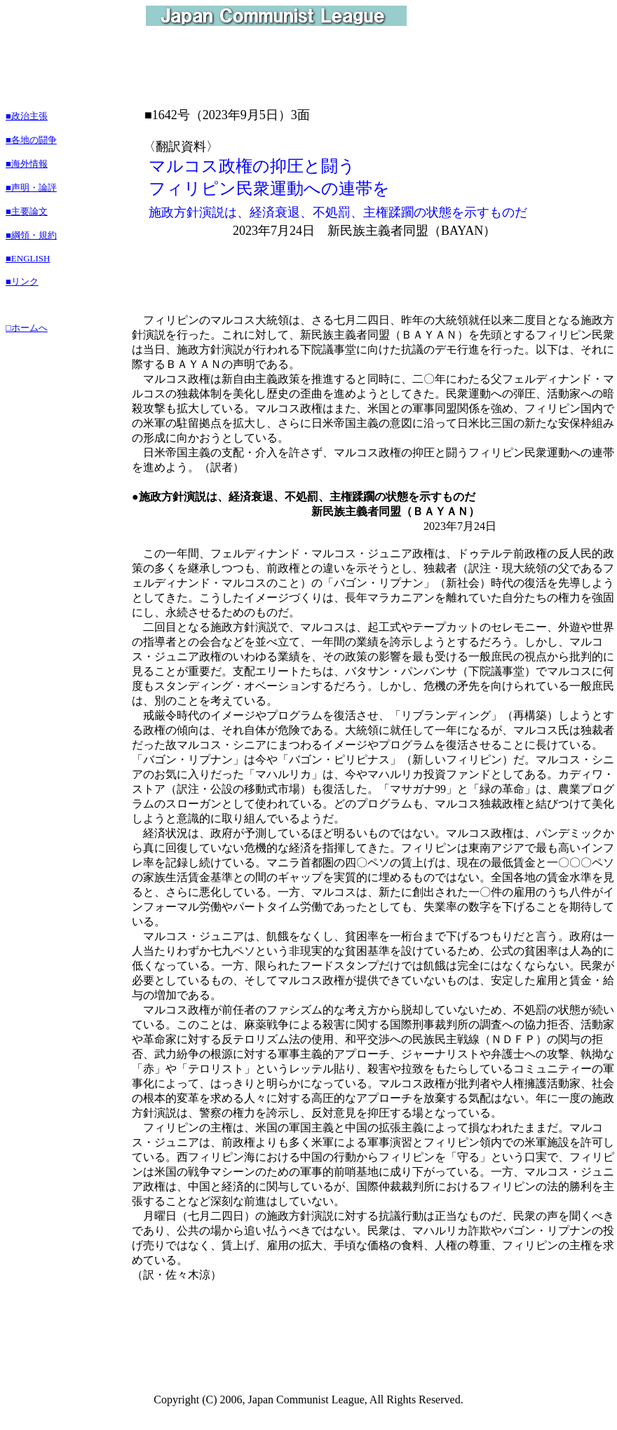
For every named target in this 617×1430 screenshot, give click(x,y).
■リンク (22, 281)
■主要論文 (27, 211)
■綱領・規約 (31, 235)
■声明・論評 (31, 187)
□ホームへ (27, 327)
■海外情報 (27, 163)
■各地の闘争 (31, 140)
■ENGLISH (28, 258)
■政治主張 (27, 116)
